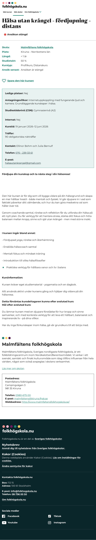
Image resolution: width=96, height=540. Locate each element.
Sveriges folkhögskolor (48, 439)
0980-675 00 (23, 395)
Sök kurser (7, 12)
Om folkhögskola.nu (14, 499)
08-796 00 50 (19, 494)
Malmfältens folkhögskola (37, 47)
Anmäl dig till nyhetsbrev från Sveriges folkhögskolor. (33, 448)
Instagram (57, 522)
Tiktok (54, 516)
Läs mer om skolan (13, 368)
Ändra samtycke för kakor (17, 466)
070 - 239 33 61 (24, 152)
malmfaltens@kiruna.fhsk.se (31, 398)
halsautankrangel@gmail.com (23, 163)
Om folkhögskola (33, 12)
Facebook (10, 516)
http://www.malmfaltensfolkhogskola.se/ (45, 402)
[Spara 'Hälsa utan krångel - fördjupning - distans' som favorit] (18, 81)
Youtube (10, 522)
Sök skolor (18, 12)
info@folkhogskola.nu (24, 491)
